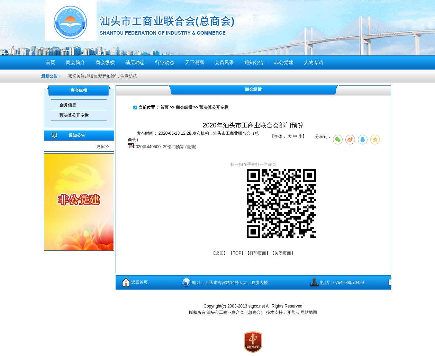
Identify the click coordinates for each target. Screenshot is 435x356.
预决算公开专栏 (74, 115)
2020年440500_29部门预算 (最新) (165, 146)
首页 (164, 107)
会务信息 (68, 105)
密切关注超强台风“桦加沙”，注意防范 (102, 76)
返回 (219, 253)
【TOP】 (237, 253)
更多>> (102, 146)
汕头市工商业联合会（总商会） (167, 27)
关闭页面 (282, 253)
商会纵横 (184, 107)
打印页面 (258, 253)
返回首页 (139, 282)
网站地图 (308, 312)
